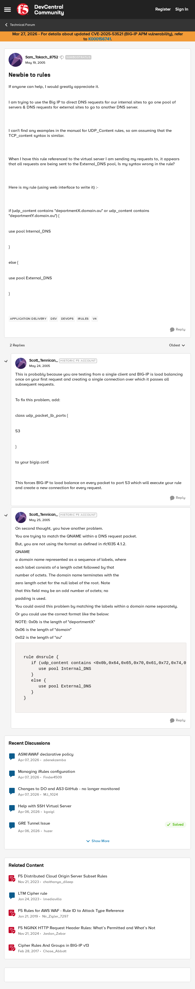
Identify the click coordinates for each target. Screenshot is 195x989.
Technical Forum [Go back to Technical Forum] (19, 25)
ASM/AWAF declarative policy (45, 754)
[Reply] (177, 329)
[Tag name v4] (94, 319)
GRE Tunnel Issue (34, 823)
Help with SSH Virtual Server (44, 806)
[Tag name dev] (53, 319)
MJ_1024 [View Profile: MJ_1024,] (50, 794)
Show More (97, 841)
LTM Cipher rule (32, 893)
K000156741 (99, 38)
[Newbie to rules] (39, 366)
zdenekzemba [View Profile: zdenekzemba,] (54, 760)
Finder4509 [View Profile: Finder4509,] (52, 777)
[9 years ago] (28, 951)
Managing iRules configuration (46, 771)
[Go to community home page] (40, 9)
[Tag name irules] (83, 319)
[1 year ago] (28, 934)
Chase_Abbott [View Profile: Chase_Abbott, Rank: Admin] (54, 951)
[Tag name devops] (67, 319)
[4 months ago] (28, 760)
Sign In (181, 9)
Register (163, 9)
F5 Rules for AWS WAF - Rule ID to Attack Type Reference (71, 910)
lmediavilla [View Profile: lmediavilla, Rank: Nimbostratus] (52, 899)
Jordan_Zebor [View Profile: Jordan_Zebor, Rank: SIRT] (54, 934)
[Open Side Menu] (7, 9)
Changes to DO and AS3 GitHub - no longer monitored (69, 788)
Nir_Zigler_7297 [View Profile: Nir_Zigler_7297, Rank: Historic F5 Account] (55, 916)
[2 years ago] (28, 882)
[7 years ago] (28, 916)
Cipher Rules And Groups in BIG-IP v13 (53, 945)
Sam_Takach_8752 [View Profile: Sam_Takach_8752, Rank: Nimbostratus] (41, 57)
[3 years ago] (28, 899)
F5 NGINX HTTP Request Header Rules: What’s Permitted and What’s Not (86, 928)
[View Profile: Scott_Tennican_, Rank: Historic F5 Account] (20, 363)
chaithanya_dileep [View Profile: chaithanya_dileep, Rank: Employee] (58, 882)
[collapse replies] (6, 361)
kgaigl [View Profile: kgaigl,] (49, 812)
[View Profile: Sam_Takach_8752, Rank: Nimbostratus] (15, 60)
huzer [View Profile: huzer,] (48, 831)
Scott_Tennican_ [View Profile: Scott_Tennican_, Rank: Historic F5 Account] (43, 360)
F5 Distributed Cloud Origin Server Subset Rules (62, 876)
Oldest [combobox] (177, 345)
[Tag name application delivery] (28, 319)
